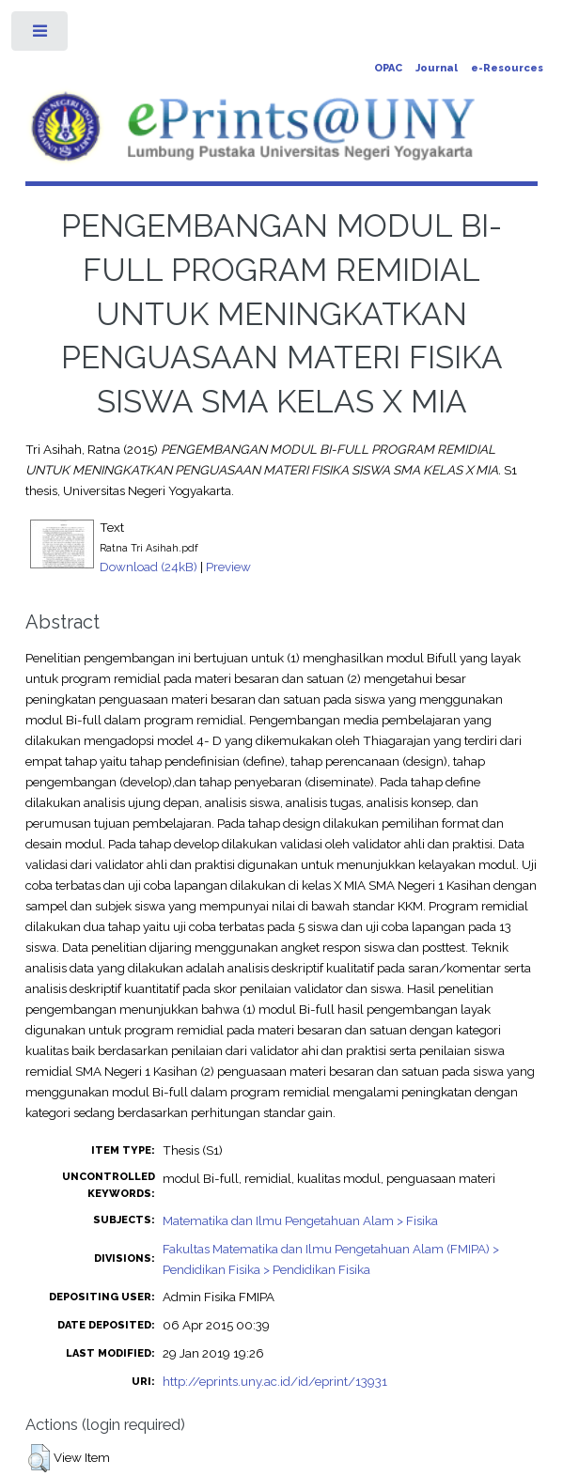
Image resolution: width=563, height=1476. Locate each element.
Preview (228, 566)
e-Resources (507, 68)
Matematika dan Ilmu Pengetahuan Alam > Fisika (300, 1220)
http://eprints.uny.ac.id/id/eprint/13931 (275, 1381)
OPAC (388, 68)
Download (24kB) (148, 566)
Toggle (41, 35)
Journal (436, 68)
